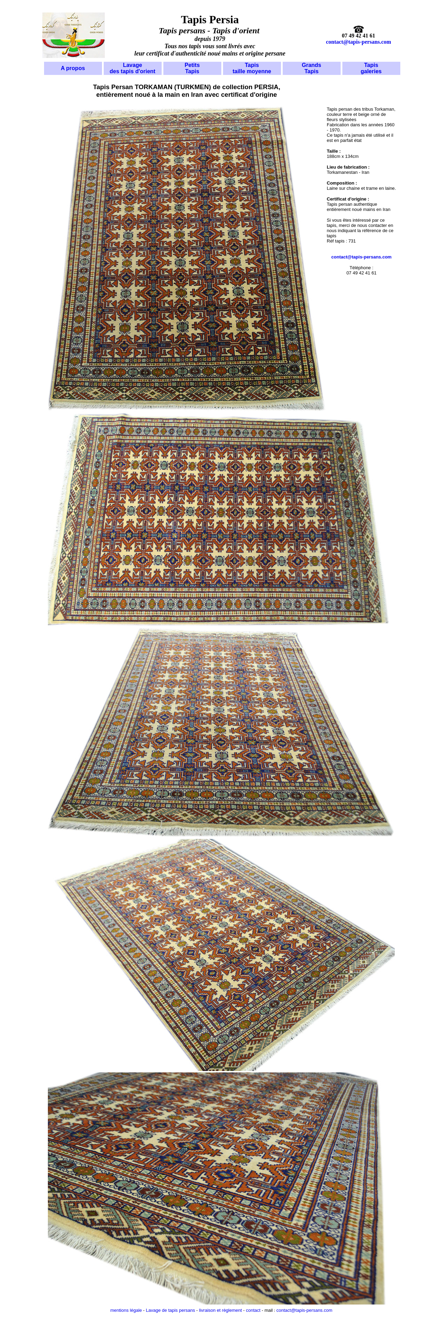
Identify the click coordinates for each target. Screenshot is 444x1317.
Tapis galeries (371, 68)
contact (253, 1310)
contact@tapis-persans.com (358, 42)
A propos (73, 68)
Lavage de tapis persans (170, 1310)
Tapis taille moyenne (251, 68)
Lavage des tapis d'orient (132, 68)
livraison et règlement (220, 1310)
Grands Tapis (311, 68)
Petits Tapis (192, 68)
